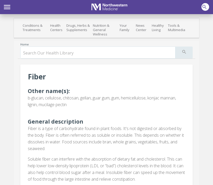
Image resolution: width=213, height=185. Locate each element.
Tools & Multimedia (176, 27)
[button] (7, 6)
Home (24, 44)
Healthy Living (158, 27)
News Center (141, 27)
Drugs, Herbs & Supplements (78, 27)
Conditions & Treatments (32, 27)
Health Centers (56, 27)
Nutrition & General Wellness (101, 29)
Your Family (124, 27)
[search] (98, 53)
